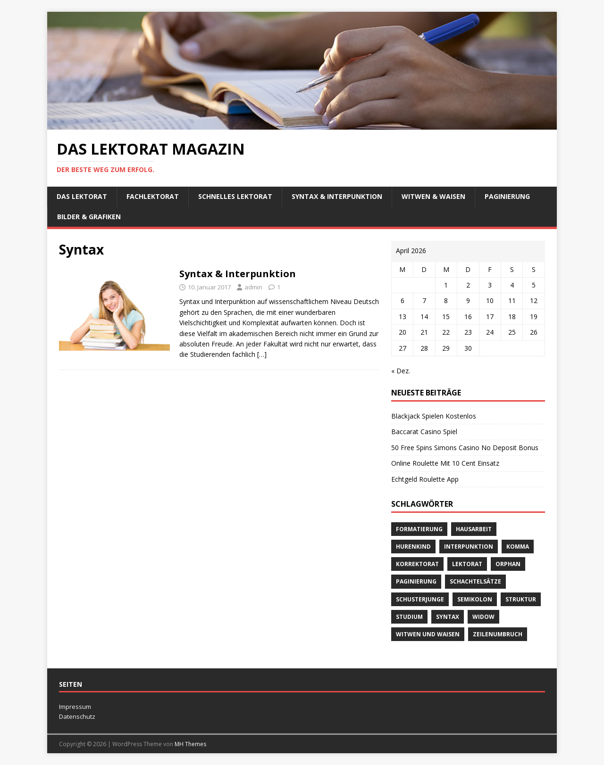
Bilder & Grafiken (89, 216)
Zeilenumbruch (497, 634)
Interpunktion (468, 547)
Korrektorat (417, 564)
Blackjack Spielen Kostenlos (433, 415)
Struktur (520, 599)
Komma (517, 547)
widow (483, 617)
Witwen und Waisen (428, 634)
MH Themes (190, 744)
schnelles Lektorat (235, 196)
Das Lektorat (82, 196)
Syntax (447, 617)
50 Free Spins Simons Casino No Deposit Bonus (464, 447)
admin (253, 287)
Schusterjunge (420, 599)
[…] (262, 354)
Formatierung (419, 529)
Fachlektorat (152, 196)
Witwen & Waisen (433, 196)
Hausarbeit (474, 529)
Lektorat (467, 564)
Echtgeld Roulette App (425, 479)
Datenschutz (77, 716)
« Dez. (400, 370)
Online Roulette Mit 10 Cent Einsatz (445, 463)
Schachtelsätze (475, 581)
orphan (507, 564)
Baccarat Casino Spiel (424, 431)
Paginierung (507, 196)
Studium (409, 617)
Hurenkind (413, 547)
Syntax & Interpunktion (337, 196)
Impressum (75, 706)
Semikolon (474, 599)
